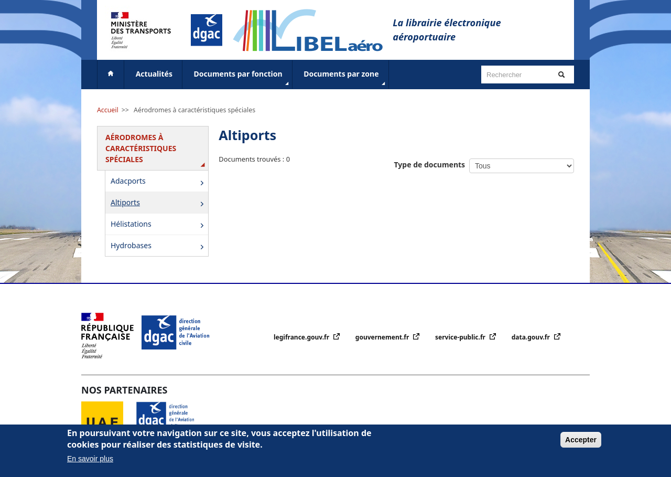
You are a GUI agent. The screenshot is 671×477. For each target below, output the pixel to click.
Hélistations (159, 225)
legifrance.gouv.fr (302, 337)
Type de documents (430, 164)
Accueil (107, 109)
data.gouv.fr (531, 337)
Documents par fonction (242, 78)
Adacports (159, 182)
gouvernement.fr (383, 337)
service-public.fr (461, 337)
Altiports (159, 203)
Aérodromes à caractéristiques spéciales (194, 109)
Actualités (154, 74)
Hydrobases (159, 246)
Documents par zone (345, 78)
